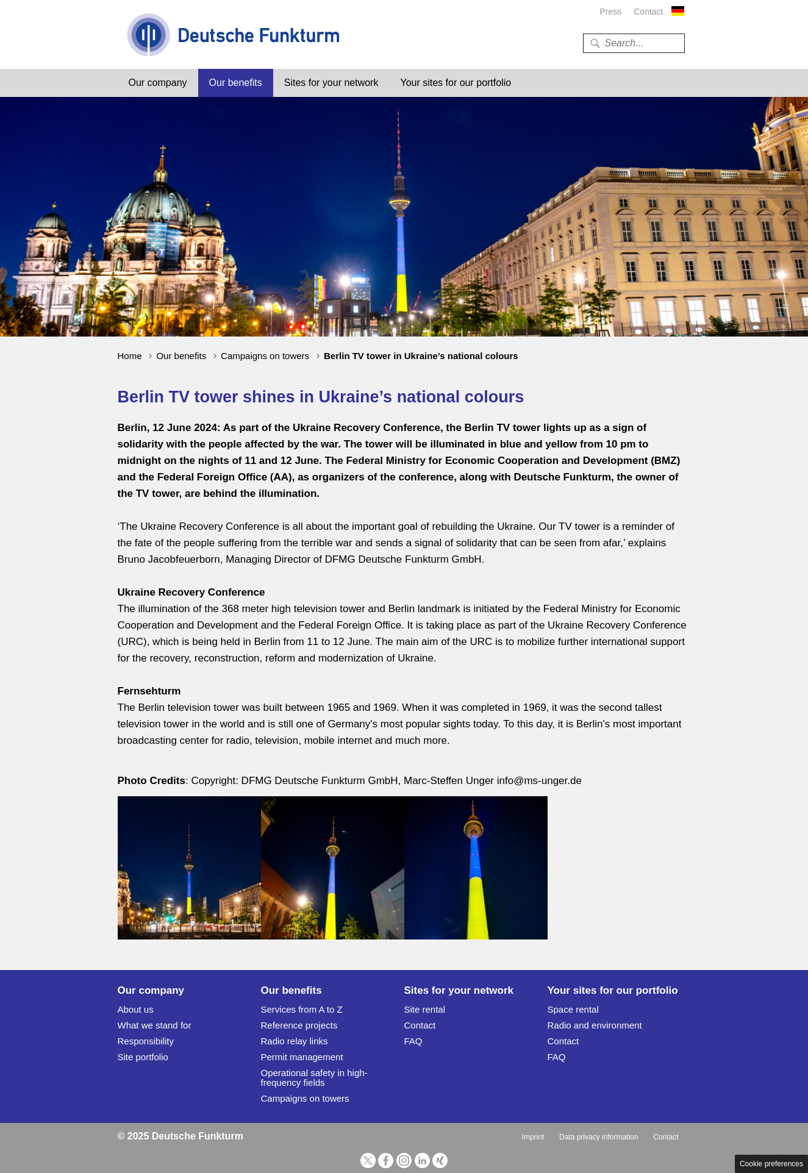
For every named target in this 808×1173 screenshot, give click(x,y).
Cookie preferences (771, 1164)
